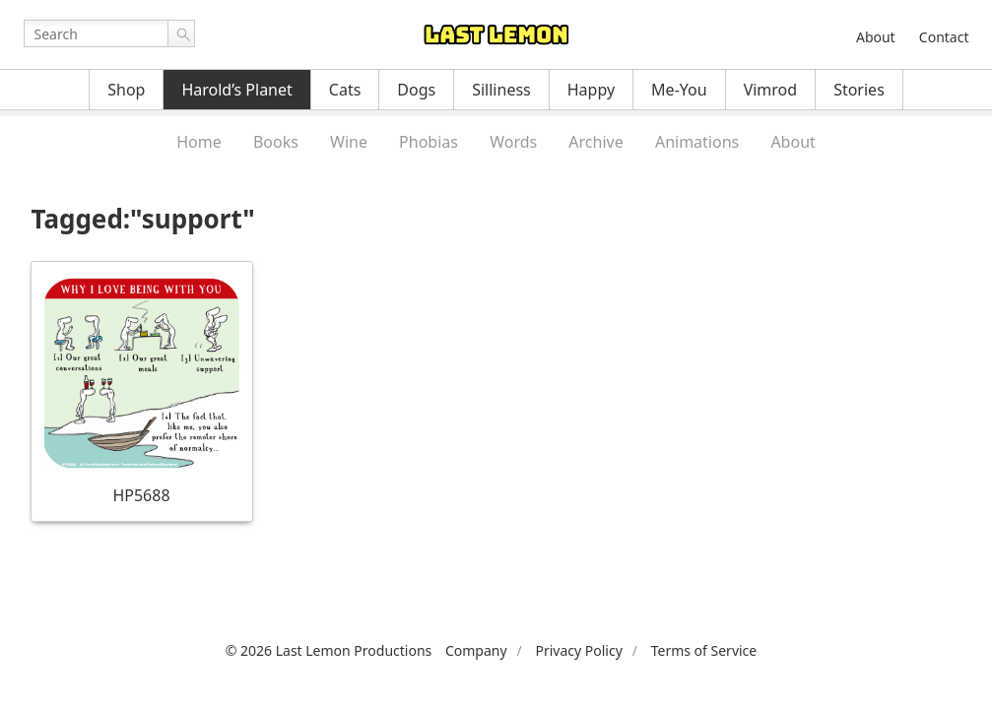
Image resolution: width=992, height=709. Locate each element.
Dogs (416, 89)
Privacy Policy (578, 650)
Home (199, 142)
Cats (345, 89)
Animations (697, 142)
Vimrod (771, 89)
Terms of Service (704, 650)
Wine (348, 142)
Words (513, 142)
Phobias (428, 142)
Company (476, 650)
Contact (944, 37)
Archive (595, 142)
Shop (126, 89)
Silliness (501, 89)
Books (275, 142)
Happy (591, 89)
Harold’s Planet (236, 89)
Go (181, 33)
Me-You (679, 89)
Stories (859, 89)
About (875, 37)
